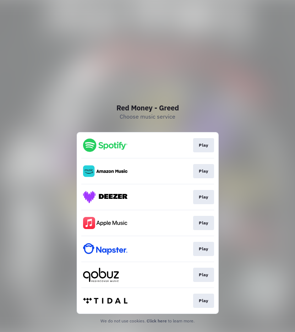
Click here (157, 320)
